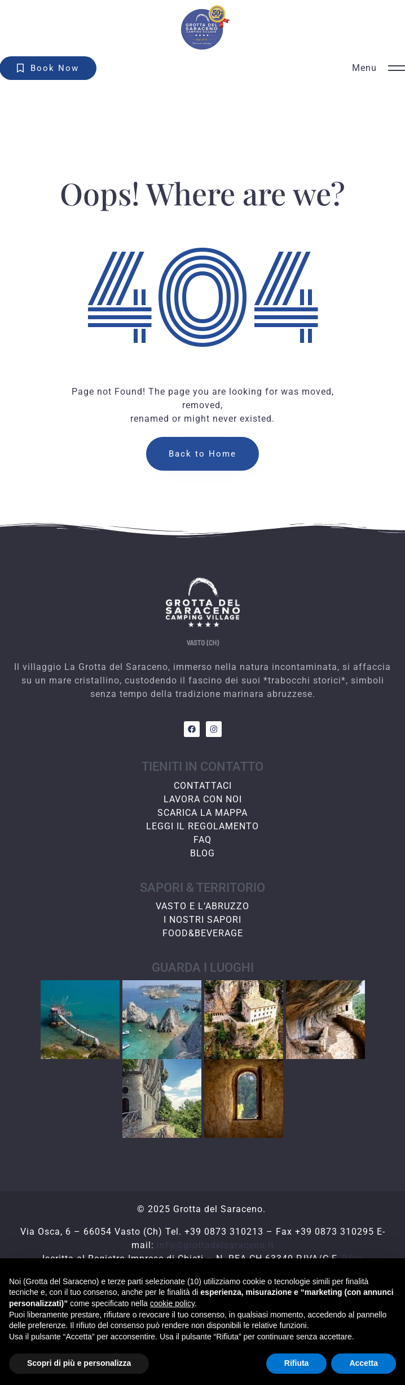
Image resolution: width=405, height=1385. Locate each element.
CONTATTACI (203, 785)
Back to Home (202, 454)
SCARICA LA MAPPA (202, 812)
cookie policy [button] (172, 1303)
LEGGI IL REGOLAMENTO (202, 826)
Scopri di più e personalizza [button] (79, 1363)
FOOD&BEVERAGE (202, 933)
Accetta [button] (363, 1363)
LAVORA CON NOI (203, 799)
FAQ (202, 839)
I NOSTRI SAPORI (202, 919)
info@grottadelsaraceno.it (215, 1245)
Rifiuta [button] (296, 1363)
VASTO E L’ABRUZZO (202, 906)
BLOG (202, 853)
